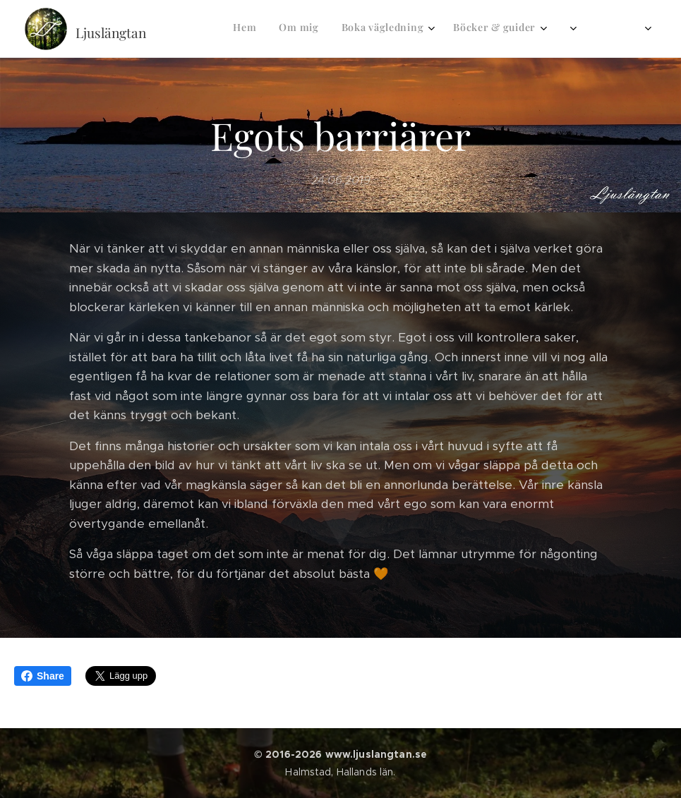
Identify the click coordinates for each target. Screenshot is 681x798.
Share (42, 676)
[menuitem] (406, 29)
